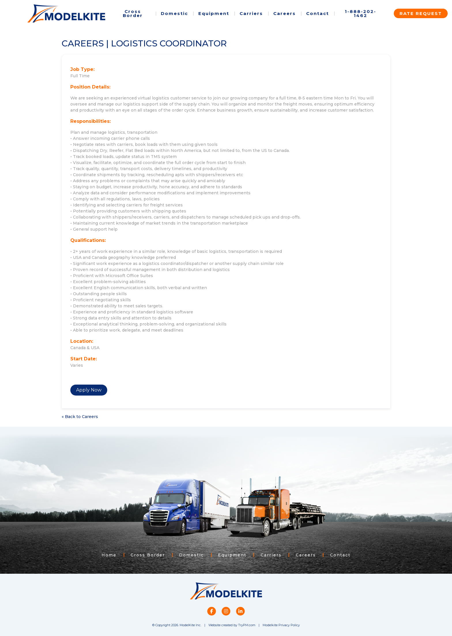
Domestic (174, 13)
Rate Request (421, 13)
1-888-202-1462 (360, 13)
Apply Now (88, 390)
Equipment (213, 13)
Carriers (251, 13)
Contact (317, 13)
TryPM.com (246, 625)
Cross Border (133, 13)
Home (108, 555)
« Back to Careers (80, 416)
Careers (284, 13)
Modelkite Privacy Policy (281, 625)
